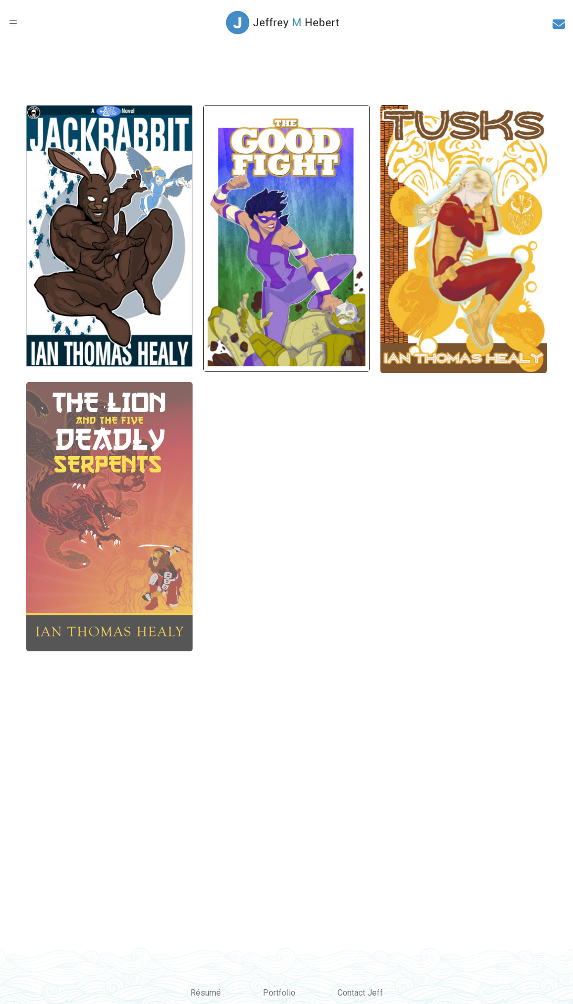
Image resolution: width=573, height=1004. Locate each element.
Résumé (205, 993)
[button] (13, 24)
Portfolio (279, 993)
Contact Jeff (360, 993)
